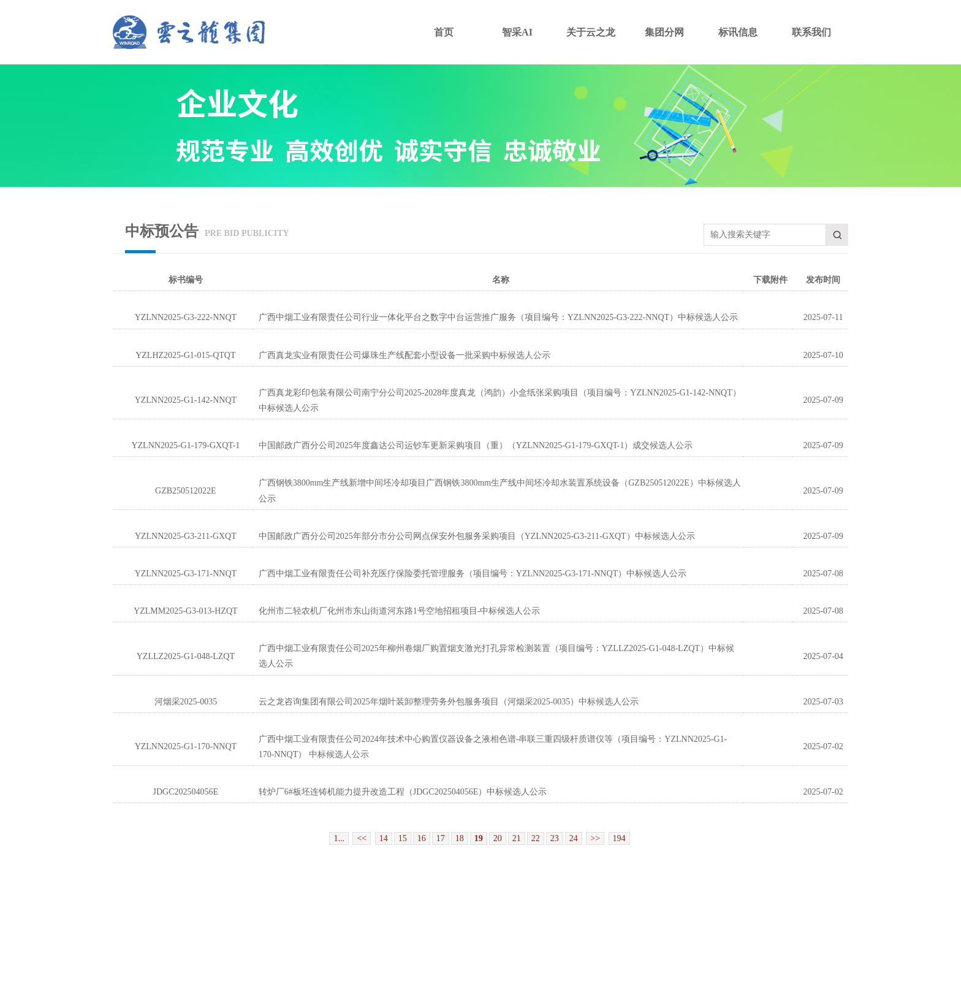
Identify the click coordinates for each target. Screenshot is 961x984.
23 (554, 838)
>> (595, 838)
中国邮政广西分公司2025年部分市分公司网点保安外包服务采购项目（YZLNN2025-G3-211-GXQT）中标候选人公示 (477, 536)
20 (497, 838)
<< (362, 838)
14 (383, 838)
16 (421, 838)
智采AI (517, 32)
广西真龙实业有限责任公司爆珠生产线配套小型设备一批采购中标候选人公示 (404, 355)
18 (459, 838)
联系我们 (811, 32)
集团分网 (664, 32)
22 (535, 838)
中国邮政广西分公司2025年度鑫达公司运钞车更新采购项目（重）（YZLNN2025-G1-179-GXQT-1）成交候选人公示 (476, 445)
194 (619, 838)
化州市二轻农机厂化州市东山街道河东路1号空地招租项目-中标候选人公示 (400, 611)
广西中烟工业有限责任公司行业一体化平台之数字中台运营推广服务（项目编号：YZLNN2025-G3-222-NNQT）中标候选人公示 (498, 317)
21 (516, 838)
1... (338, 838)
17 (440, 838)
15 (402, 838)
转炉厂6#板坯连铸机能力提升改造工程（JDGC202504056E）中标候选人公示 (403, 791)
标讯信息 (738, 32)
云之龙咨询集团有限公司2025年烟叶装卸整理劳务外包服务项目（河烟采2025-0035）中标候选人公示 (449, 701)
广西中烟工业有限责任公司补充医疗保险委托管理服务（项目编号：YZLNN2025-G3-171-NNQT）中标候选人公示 (472, 573)
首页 (444, 32)
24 (573, 838)
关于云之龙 (590, 32)
